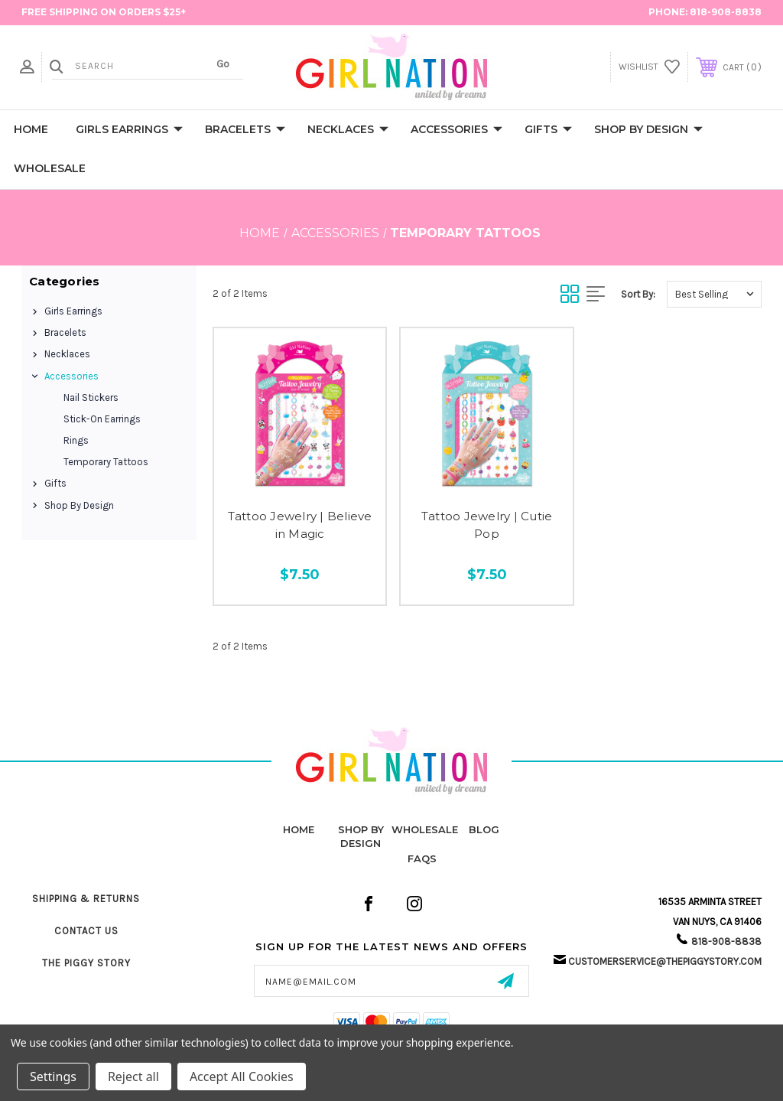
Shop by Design (648, 130)
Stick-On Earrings (102, 419)
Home (31, 129)
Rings (76, 440)
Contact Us (86, 931)
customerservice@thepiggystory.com (665, 961)
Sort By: (638, 294)
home (298, 829)
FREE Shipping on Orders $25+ (103, 12)
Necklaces (347, 130)
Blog (484, 829)
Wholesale (50, 168)
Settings (53, 1076)
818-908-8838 (726, 12)
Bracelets (245, 130)
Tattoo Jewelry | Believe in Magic (300, 525)
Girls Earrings (129, 130)
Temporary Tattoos (105, 461)
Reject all (133, 1076)
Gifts (548, 130)
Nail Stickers (91, 397)
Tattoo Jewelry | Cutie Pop (487, 525)
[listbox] (714, 294)
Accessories (456, 130)
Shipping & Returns (86, 898)
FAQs (422, 858)
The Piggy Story (86, 963)
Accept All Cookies (242, 1076)
